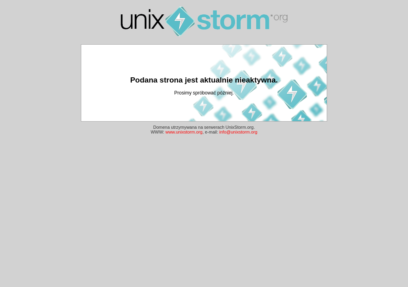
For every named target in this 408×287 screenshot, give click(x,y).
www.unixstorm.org (183, 132)
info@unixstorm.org (238, 132)
